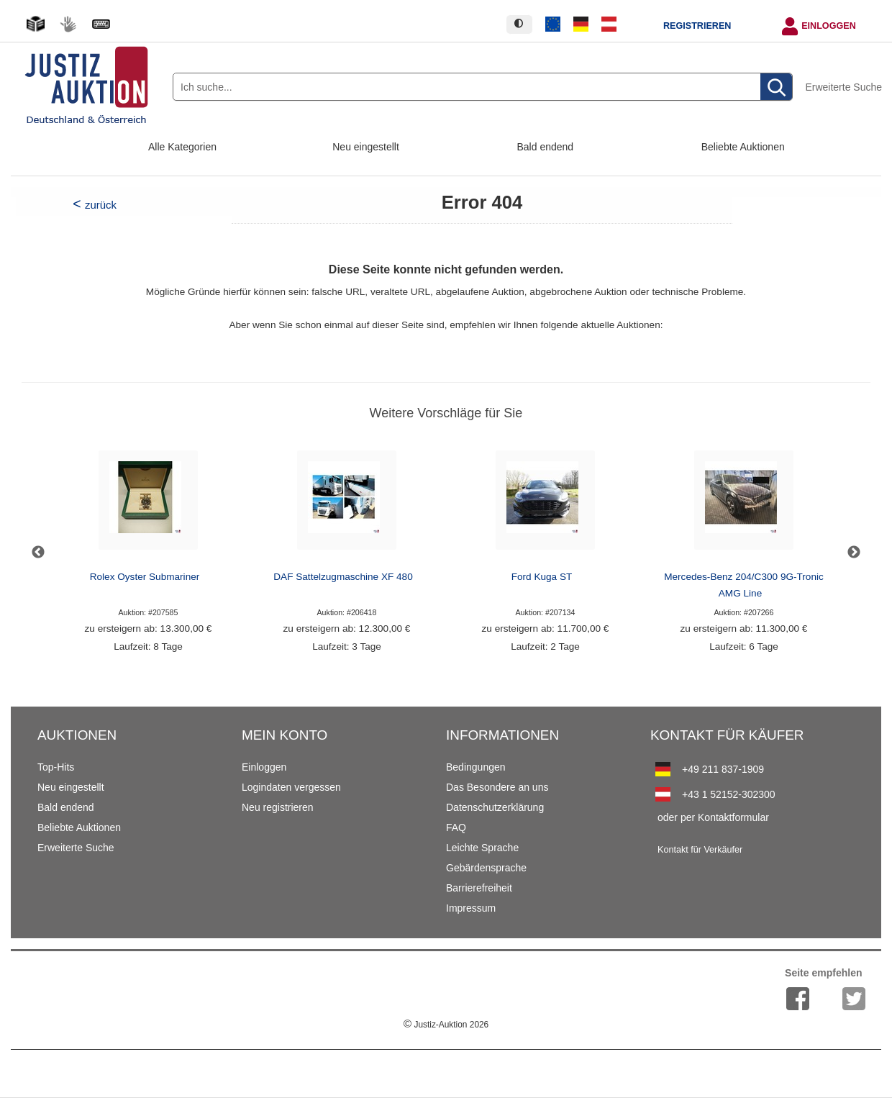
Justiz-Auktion (446, 1025)
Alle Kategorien (182, 147)
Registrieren (697, 26)
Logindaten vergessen (291, 787)
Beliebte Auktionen (743, 147)
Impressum (471, 908)
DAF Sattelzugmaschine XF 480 (342, 576)
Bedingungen (476, 767)
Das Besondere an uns (497, 787)
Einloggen (828, 26)
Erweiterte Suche (843, 87)
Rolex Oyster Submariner (145, 576)
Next (854, 552)
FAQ (456, 827)
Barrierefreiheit (479, 888)
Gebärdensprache (486, 868)
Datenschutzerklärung (495, 807)
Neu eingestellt (365, 147)
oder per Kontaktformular (713, 817)
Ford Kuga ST (542, 576)
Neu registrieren (278, 807)
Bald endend (545, 147)
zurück (101, 205)
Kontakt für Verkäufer (699, 850)
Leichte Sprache (482, 847)
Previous (38, 552)
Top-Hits (55, 767)
